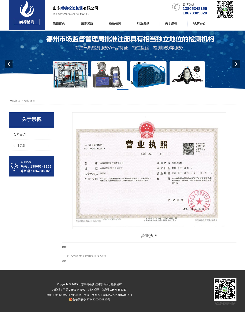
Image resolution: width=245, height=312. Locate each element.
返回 (64, 261)
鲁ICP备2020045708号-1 (117, 294)
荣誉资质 (29, 100)
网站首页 (15, 100)
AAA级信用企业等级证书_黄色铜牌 (88, 255)
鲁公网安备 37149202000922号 (89, 299)
